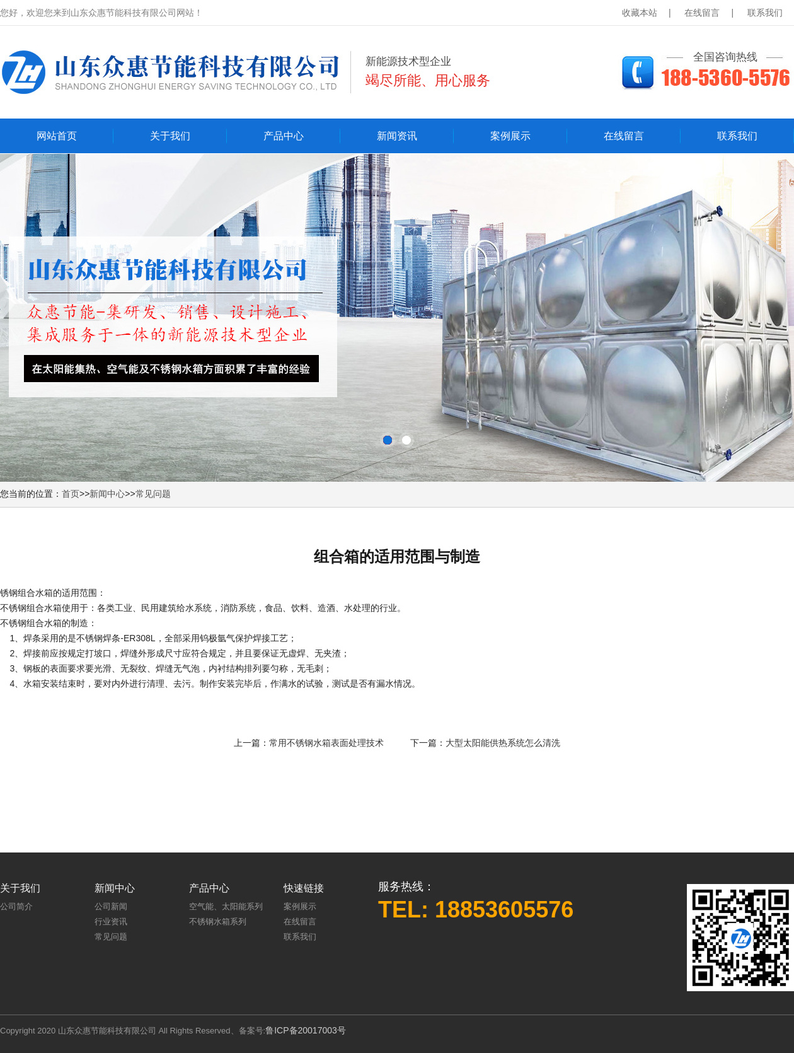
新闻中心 (107, 494)
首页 (70, 494)
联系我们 (765, 13)
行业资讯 (111, 921)
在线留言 (702, 13)
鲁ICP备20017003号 (305, 1030)
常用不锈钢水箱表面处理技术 (326, 743)
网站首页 (57, 136)
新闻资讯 (397, 136)
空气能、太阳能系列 (226, 906)
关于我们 (170, 136)
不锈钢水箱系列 (217, 921)
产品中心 (283, 136)
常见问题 (153, 494)
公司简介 (16, 906)
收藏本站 (639, 13)
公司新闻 (111, 906)
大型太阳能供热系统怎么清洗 (503, 743)
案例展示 (510, 136)
